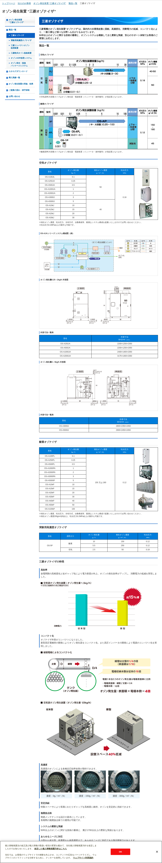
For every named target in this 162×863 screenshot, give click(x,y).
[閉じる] (157, 851)
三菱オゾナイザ (87, 3)
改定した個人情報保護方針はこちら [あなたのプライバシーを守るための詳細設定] (50, 849)
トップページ (8, 3)
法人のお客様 (24, 3)
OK (120, 851)
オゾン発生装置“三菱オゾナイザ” (16, 21)
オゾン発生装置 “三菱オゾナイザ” (49, 3)
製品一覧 (73, 3)
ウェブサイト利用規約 (83, 858)
